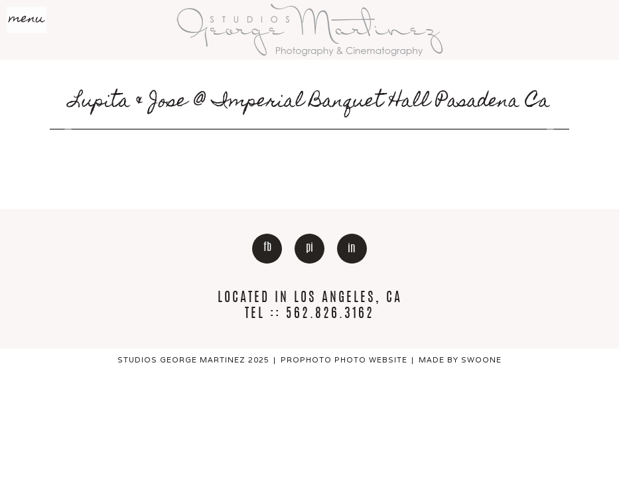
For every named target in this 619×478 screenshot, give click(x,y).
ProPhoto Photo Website (344, 359)
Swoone (481, 359)
